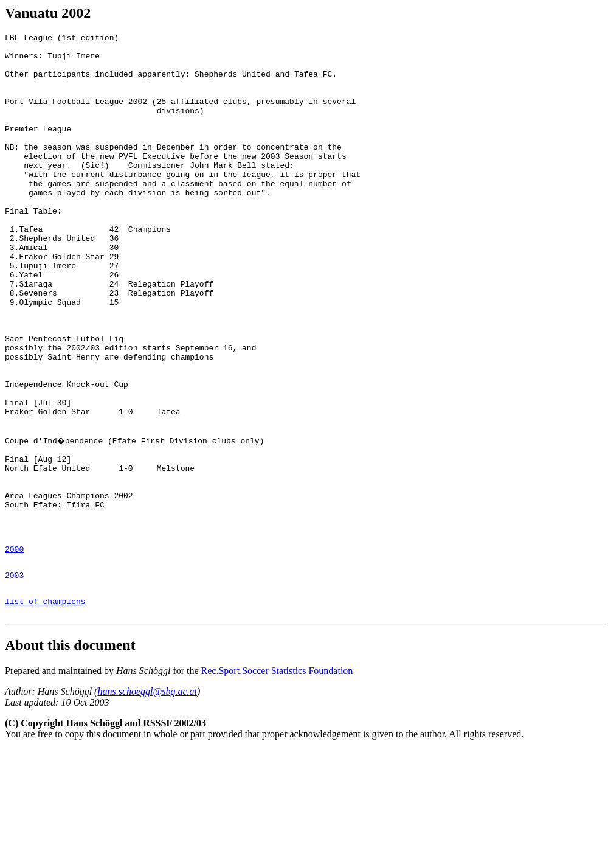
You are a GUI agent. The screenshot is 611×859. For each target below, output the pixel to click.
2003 (14, 678)
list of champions (45, 708)
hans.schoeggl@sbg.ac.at (147, 801)
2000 (14, 649)
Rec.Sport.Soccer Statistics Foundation (277, 780)
